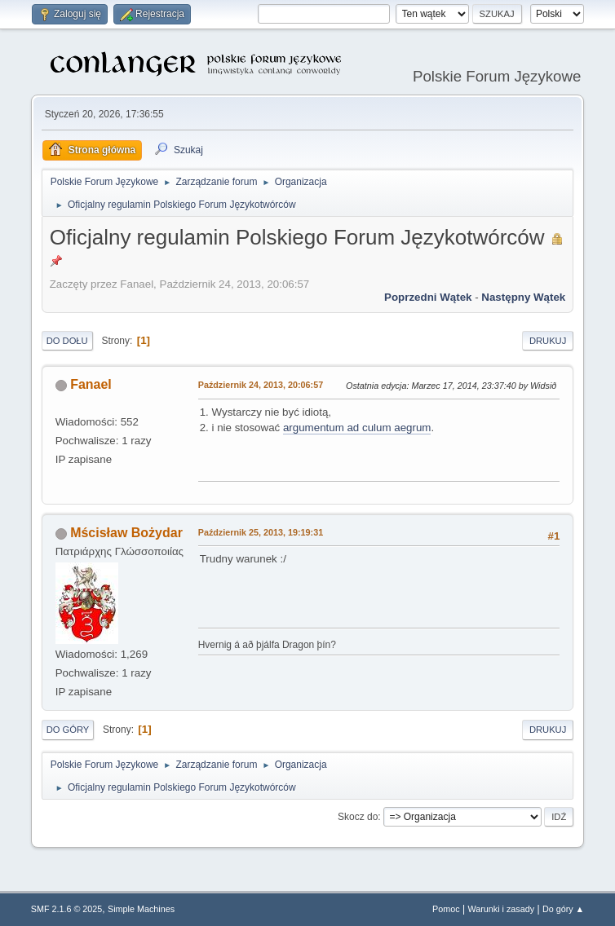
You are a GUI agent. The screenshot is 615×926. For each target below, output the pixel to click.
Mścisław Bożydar (126, 533)
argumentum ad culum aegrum (357, 427)
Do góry (68, 729)
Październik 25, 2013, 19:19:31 (260, 532)
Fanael (91, 384)
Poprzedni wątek (427, 297)
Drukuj (547, 341)
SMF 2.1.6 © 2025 (67, 909)
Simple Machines (141, 909)
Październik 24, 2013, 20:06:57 (260, 385)
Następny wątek (523, 297)
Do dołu (67, 341)
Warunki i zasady (500, 909)
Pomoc (446, 909)
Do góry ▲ (563, 909)
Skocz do (358, 816)
